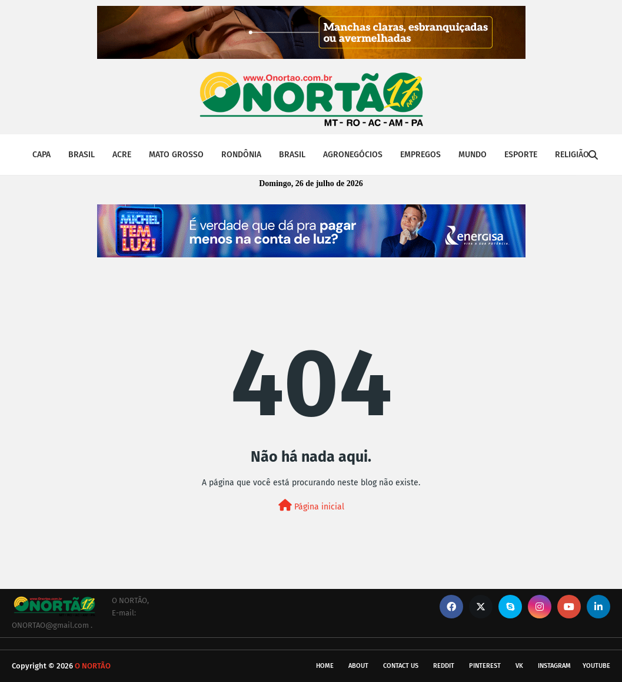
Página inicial (311, 505)
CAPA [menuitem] (41, 155)
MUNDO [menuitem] (472, 155)
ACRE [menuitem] (121, 155)
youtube (596, 666)
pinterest (485, 666)
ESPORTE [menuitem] (520, 155)
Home (325, 666)
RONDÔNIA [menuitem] (241, 155)
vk (519, 666)
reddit (443, 666)
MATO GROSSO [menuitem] (176, 155)
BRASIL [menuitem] (81, 155)
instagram (554, 666)
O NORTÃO (93, 665)
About (358, 666)
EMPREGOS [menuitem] (420, 155)
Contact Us (400, 666)
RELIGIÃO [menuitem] (572, 155)
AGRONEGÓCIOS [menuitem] (352, 155)
